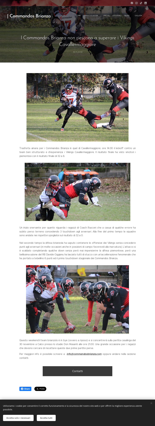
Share (25, 389)
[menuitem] (125, 16)
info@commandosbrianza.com (84, 354)
